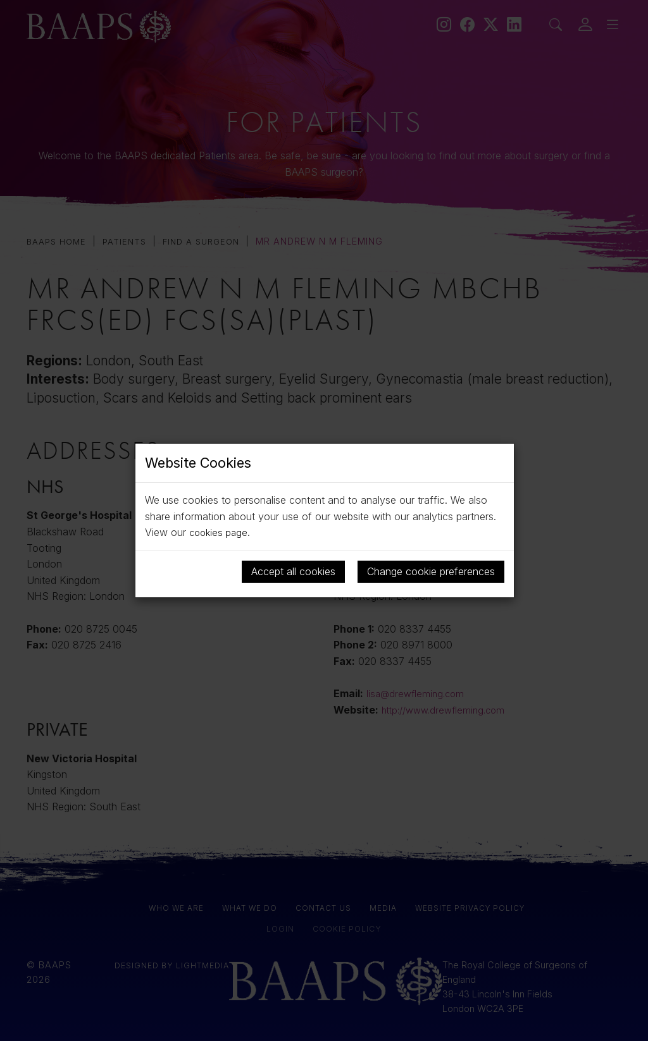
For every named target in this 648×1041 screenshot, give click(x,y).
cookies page (220, 532)
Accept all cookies (293, 571)
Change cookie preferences (431, 571)
